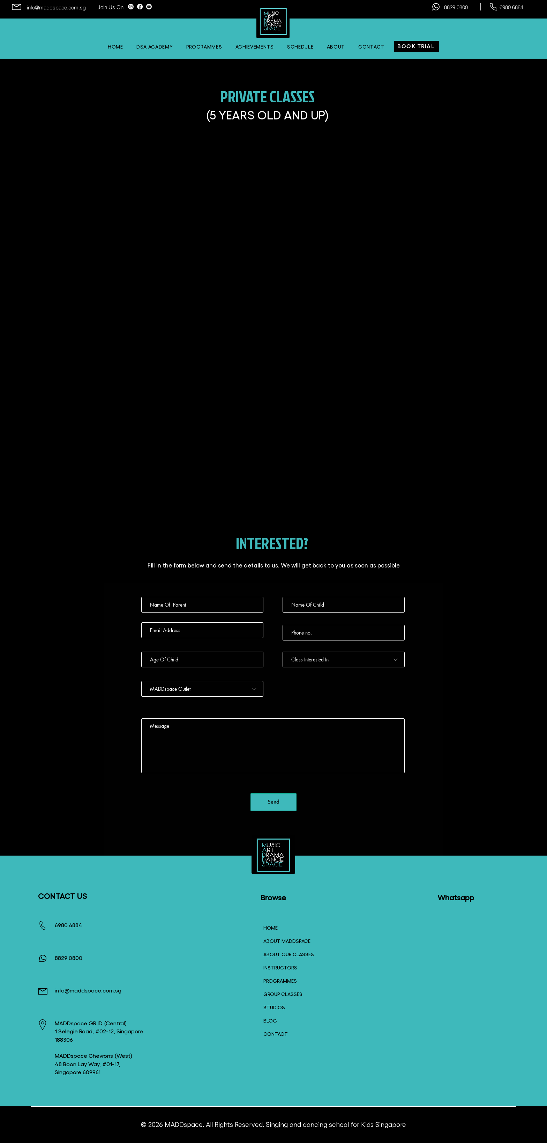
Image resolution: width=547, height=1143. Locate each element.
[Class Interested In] (344, 659)
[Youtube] (149, 6)
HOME (270, 927)
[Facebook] (140, 6)
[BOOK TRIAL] (416, 46)
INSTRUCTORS (280, 967)
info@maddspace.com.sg (56, 7)
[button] (300, 46)
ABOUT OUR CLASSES (285, 954)
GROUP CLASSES (282, 994)
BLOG (270, 1020)
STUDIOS (274, 1007)
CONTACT (275, 1033)
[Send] (273, 802)
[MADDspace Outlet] (202, 689)
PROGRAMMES (280, 980)
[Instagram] (131, 6)
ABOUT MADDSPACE (285, 941)
